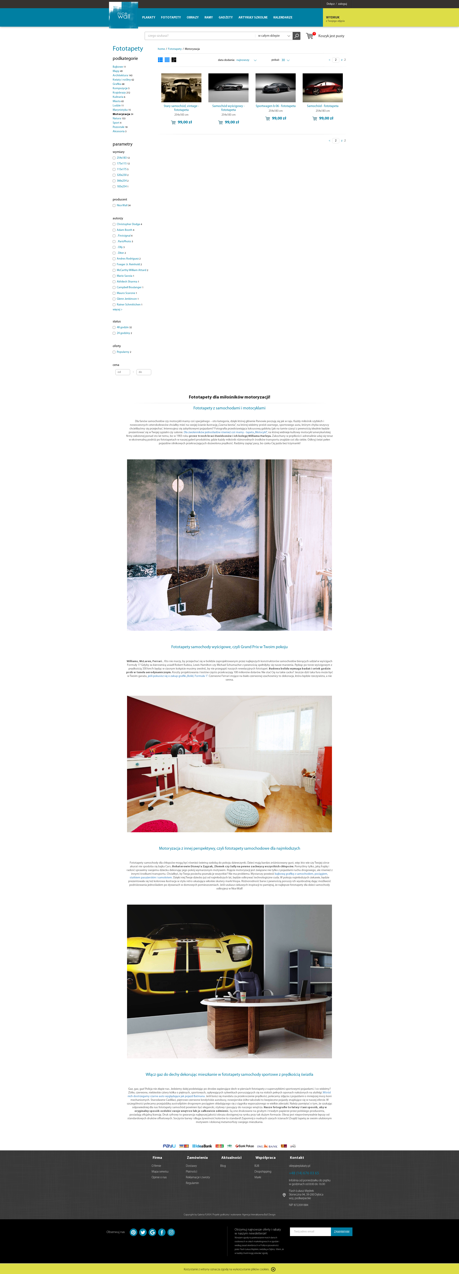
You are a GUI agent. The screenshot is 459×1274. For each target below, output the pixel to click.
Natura (119, 118)
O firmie (156, 1165)
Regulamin (192, 1182)
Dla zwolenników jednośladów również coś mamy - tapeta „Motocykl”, (226, 432)
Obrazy (193, 17)
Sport (117, 122)
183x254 (122, 186)
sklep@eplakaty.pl (299, 1165)
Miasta (118, 101)
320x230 (122, 175)
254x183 (123, 157)
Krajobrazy (121, 92)
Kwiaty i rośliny (123, 79)
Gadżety (226, 17)
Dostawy (191, 1165)
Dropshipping (262, 1171)
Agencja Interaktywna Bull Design (258, 1214)
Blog (223, 1165)
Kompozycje (121, 88)
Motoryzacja (123, 114)
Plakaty (148, 17)
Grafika (118, 84)
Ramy (209, 17)
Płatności (191, 1171)
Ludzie (118, 105)
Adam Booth (125, 230)
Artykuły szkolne (253, 17)
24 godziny (124, 333)
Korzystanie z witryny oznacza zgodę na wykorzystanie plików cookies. (226, 1268)
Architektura (122, 75)
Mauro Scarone (127, 293)
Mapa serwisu (160, 1171)
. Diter (121, 253)
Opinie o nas (159, 1176)
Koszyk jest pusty (325, 36)
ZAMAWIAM (341, 1231)
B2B (256, 1165)
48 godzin (124, 327)
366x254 (122, 180)
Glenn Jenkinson (128, 299)
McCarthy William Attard (132, 270)
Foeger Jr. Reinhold (129, 264)
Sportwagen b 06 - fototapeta (276, 106)
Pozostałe (120, 127)
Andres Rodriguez (129, 258)
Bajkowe (119, 66)
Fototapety (128, 49)
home (161, 49)
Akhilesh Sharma (128, 281)
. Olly (121, 247)
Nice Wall (124, 205)
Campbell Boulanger (130, 287)
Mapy (118, 71)
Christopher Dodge (129, 224)
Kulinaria (119, 97)
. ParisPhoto (125, 241)
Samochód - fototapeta (323, 106)
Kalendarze (282, 17)
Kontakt (297, 1157)
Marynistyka (122, 110)
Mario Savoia (125, 276)
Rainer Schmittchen (129, 304)
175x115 (123, 163)
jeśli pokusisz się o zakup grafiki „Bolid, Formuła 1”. (178, 676)
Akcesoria (119, 131)
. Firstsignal (124, 235)
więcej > (117, 309)
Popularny (124, 352)
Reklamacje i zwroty (198, 1176)
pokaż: (275, 59)
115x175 (122, 169)
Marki (257, 1176)
